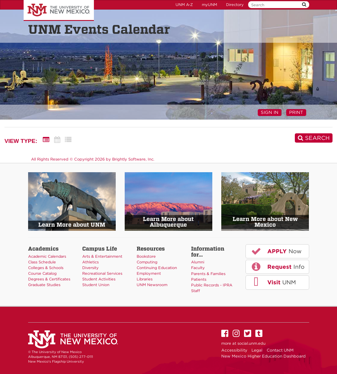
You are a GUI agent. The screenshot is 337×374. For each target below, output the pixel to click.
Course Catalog (42, 273)
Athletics (90, 262)
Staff (195, 290)
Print (296, 112)
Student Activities (98, 279)
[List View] (68, 140)
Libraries (145, 279)
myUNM (209, 4)
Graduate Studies (44, 285)
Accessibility (234, 350)
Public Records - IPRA (211, 285)
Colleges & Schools (45, 267)
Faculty (198, 267)
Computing (147, 262)
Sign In (269, 112)
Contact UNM (280, 350)
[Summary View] (46, 140)
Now (276, 251)
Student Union (95, 285)
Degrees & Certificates (49, 279)
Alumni (197, 262)
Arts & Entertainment (102, 256)
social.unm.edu (251, 343)
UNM (273, 282)
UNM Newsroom (152, 285)
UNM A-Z (184, 4)
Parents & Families (208, 273)
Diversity (90, 267)
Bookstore (146, 256)
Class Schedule (42, 262)
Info (277, 267)
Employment (149, 273)
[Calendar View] (57, 140)
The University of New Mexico (59, 10)
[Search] (314, 138)
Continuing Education (157, 267)
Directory (235, 4)
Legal (257, 350)
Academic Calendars (47, 256)
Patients (198, 279)
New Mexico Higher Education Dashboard (263, 356)
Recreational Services (102, 273)
